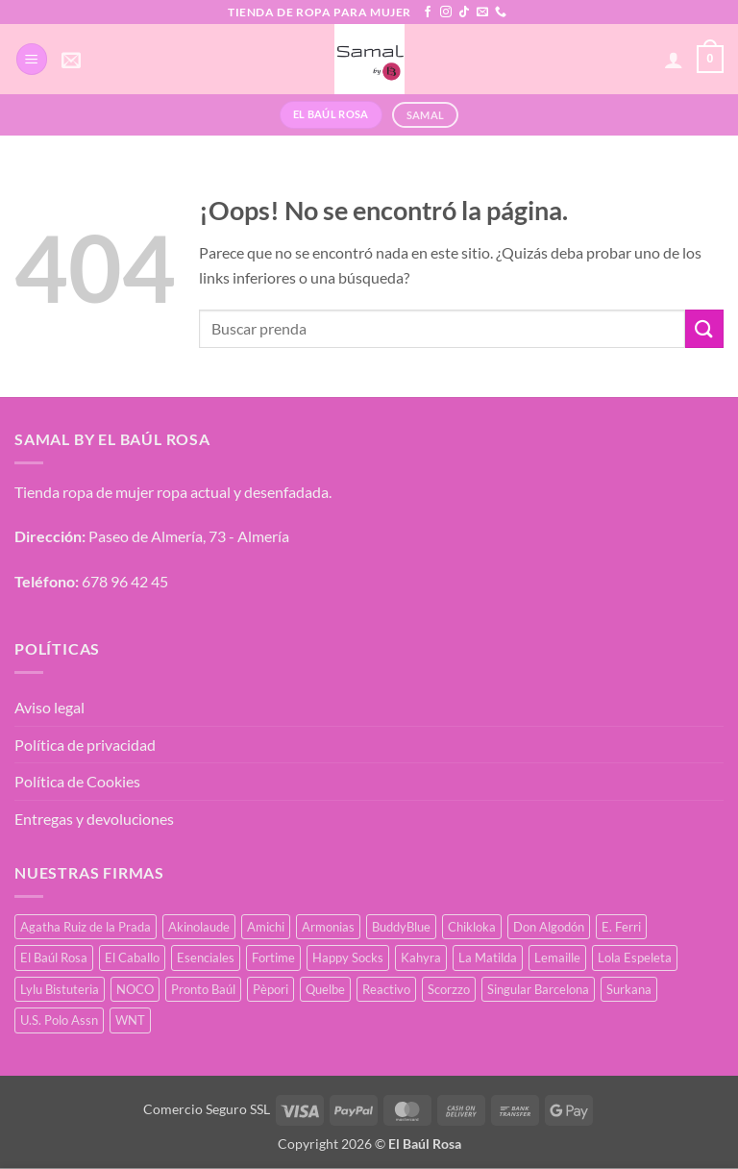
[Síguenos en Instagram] (446, 12)
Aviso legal (49, 707)
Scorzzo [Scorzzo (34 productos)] (449, 989)
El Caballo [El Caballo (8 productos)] (132, 957)
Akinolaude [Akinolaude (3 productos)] (199, 926)
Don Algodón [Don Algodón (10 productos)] (548, 926)
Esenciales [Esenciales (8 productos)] (205, 957)
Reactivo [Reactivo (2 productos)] (386, 989)
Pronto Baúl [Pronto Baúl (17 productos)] (203, 989)
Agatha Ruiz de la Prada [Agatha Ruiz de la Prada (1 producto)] (85, 926)
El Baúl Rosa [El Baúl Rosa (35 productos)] (53, 957)
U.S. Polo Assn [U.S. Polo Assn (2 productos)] (59, 1020)
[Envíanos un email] (482, 12)
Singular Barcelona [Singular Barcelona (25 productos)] (538, 989)
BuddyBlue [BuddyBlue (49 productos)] (401, 926)
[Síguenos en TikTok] (464, 12)
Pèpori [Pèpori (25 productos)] (270, 989)
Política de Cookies (77, 781)
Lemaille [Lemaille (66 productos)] (557, 957)
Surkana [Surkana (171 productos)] (629, 989)
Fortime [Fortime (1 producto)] (273, 957)
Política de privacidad (85, 744)
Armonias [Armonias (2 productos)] (328, 926)
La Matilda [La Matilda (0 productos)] (487, 957)
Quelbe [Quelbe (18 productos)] (325, 989)
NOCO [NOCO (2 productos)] (135, 989)
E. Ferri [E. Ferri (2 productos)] (621, 926)
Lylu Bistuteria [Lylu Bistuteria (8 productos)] (59, 989)
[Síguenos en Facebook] (427, 12)
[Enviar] (704, 328)
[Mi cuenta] (673, 59)
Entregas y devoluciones (94, 818)
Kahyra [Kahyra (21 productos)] (421, 957)
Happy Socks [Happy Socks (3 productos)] (347, 957)
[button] (31, 59)
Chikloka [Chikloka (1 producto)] (472, 926)
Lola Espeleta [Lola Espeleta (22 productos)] (635, 957)
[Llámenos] (500, 12)
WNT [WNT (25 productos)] (130, 1020)
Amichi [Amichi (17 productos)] (265, 926)
